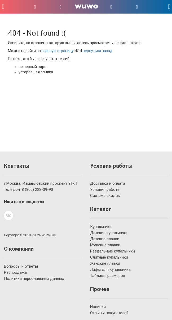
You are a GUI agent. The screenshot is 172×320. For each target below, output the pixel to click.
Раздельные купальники (112, 251)
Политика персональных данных (34, 278)
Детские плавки (104, 239)
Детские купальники (108, 232)
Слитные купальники (109, 257)
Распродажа (15, 272)
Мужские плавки (105, 245)
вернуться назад (97, 51)
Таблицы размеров (107, 275)
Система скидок (105, 195)
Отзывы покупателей (109, 312)
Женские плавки (105, 263)
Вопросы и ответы (21, 266)
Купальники (101, 226)
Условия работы (105, 189)
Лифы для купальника (110, 269)
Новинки (98, 306)
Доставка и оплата (107, 183)
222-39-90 (37, 189)
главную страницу (58, 51)
